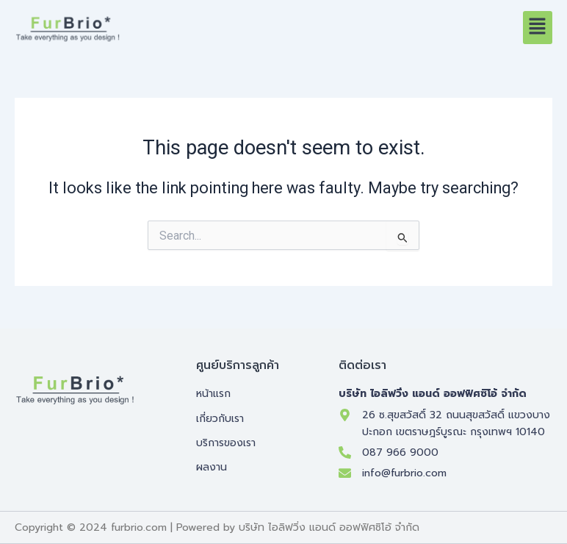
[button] (537, 27)
